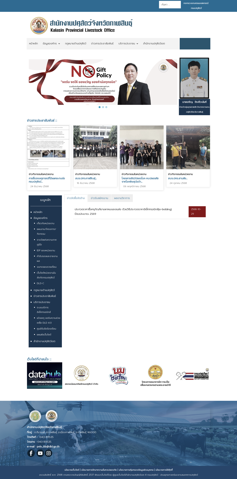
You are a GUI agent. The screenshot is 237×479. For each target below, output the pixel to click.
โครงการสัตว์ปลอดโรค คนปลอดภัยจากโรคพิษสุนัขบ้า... (140, 180)
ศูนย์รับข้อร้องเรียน (46, 328)
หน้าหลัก (38, 212)
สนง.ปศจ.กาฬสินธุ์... (86, 178)
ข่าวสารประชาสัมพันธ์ (45, 296)
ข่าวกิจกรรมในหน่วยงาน (41, 174)
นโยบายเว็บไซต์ (72, 470)
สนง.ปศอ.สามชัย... (177, 178)
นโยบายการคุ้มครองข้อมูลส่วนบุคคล (136, 470)
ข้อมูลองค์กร (41, 218)
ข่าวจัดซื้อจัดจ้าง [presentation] (76, 198)
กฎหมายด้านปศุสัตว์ (44, 290)
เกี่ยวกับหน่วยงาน (45, 223)
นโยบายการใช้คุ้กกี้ (164, 470)
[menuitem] (33, 43)
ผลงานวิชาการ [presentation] (122, 198)
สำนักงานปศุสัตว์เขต (44, 341)
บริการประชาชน (42, 302)
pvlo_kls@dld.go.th (48, 447)
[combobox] (170, 4)
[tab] (76, 198)
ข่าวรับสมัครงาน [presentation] (99, 198)
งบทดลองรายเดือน (46, 267)
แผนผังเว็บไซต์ (44, 334)
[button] (99, 107)
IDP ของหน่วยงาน (46, 250)
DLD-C (40, 283)
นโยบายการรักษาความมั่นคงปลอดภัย (99, 470)
